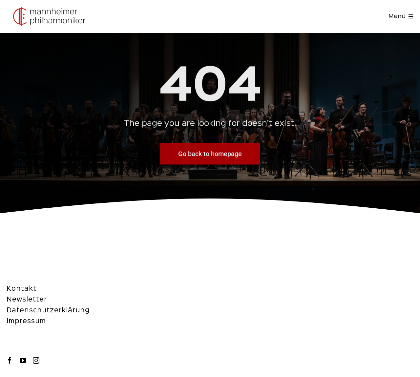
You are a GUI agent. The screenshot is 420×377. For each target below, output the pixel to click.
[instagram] (36, 360)
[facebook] (10, 360)
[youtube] (23, 360)
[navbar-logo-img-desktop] (49, 9)
